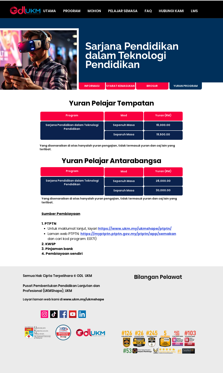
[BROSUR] (152, 86)
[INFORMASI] (92, 86)
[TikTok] (54, 314)
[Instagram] (44, 314)
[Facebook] (63, 314)
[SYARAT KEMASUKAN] (120, 86)
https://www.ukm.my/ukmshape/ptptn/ (135, 228)
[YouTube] (72, 314)
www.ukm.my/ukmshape (83, 299)
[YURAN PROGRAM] (185, 86)
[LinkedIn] (82, 314)
